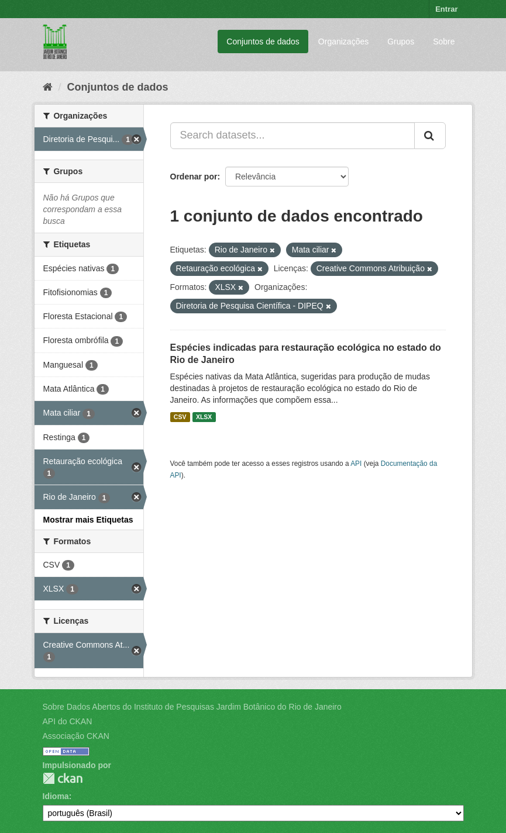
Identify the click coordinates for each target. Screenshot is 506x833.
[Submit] (430, 135)
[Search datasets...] (292, 135)
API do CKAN (67, 721)
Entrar (446, 9)
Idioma (56, 796)
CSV (180, 416)
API (356, 463)
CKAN (62, 778)
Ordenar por (194, 176)
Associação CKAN (76, 736)
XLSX (204, 416)
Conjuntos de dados (263, 41)
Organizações (343, 41)
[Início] (48, 87)
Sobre (444, 41)
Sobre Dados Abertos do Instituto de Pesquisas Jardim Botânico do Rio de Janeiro (192, 706)
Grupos (400, 41)
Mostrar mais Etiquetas (88, 519)
